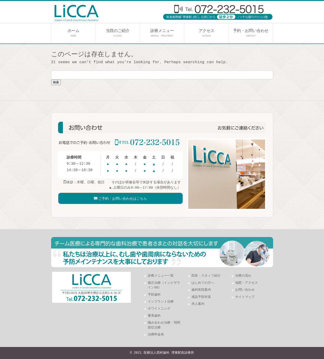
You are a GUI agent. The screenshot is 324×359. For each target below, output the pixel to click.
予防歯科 (154, 295)
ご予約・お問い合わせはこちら (122, 201)
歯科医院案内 (201, 290)
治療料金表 (156, 334)
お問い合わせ (245, 290)
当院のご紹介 (118, 33)
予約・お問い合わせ (250, 33)
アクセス (206, 33)
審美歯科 (154, 316)
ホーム (73, 33)
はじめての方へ (202, 283)
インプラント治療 (161, 302)
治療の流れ (243, 276)
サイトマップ (245, 297)
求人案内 (197, 304)
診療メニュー (162, 33)
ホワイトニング (159, 309)
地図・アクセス (246, 283)
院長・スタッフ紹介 (206, 276)
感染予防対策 (201, 297)
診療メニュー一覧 (161, 276)
